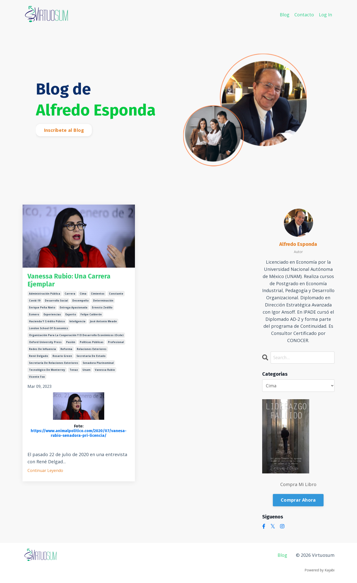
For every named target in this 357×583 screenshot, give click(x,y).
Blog (284, 14)
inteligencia (77, 323)
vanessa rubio (105, 371)
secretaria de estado (90, 358)
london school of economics (48, 330)
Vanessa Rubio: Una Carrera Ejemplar (74, 281)
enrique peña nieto (42, 309)
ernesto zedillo (102, 309)
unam (86, 371)
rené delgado (38, 358)
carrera (70, 295)
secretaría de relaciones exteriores (53, 365)
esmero (34, 316)
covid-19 (34, 302)
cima (83, 295)
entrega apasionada (73, 309)
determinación (103, 302)
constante (116, 295)
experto (70, 316)
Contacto (304, 14)
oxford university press (45, 344)
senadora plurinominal (98, 365)
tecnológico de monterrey (47, 371)
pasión (70, 344)
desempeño (80, 302)
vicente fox (37, 378)
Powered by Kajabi (319, 570)
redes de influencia (42, 351)
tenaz (74, 371)
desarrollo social (56, 302)
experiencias (52, 316)
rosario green (62, 358)
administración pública (44, 295)
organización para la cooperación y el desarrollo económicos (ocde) (76, 337)
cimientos (97, 295)
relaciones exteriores (91, 351)
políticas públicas (91, 344)
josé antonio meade (103, 323)
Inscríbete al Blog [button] (64, 130)
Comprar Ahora (298, 500)
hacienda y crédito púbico (47, 323)
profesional (116, 344)
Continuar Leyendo (45, 472)
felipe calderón (91, 316)
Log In (325, 14)
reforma (66, 351)
